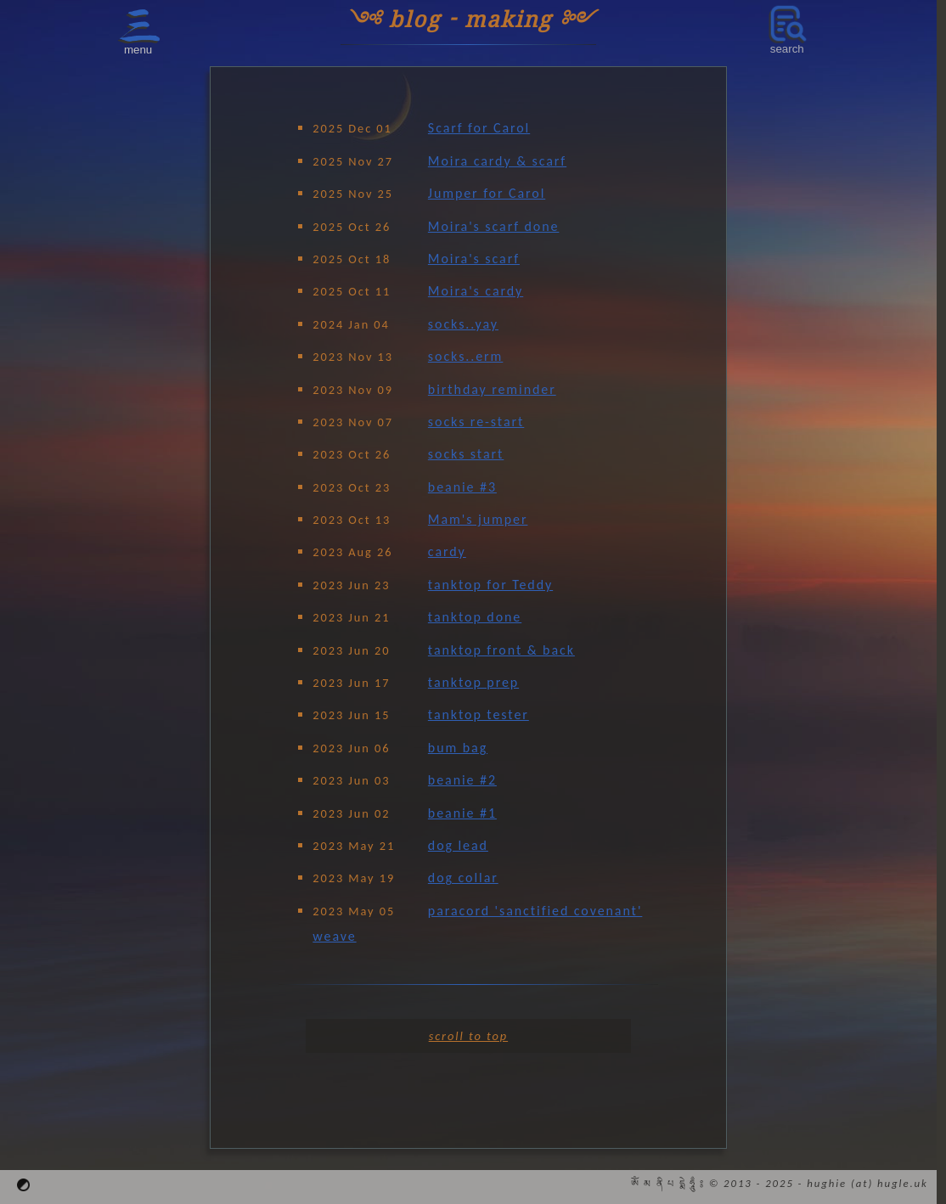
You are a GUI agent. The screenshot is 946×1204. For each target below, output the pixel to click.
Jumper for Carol (486, 193)
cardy (447, 551)
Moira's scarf (474, 258)
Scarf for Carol (479, 128)
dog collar (463, 877)
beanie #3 (462, 487)
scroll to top (468, 1036)
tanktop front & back (501, 650)
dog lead (458, 845)
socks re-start (476, 422)
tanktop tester (478, 714)
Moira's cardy (475, 291)
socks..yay (463, 324)
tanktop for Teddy (490, 585)
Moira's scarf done (494, 226)
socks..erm (465, 356)
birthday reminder (492, 389)
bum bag (457, 748)
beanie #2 (462, 780)
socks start (466, 454)
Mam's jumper (478, 519)
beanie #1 (462, 813)
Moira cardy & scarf (497, 161)
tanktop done (474, 617)
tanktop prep (473, 682)
